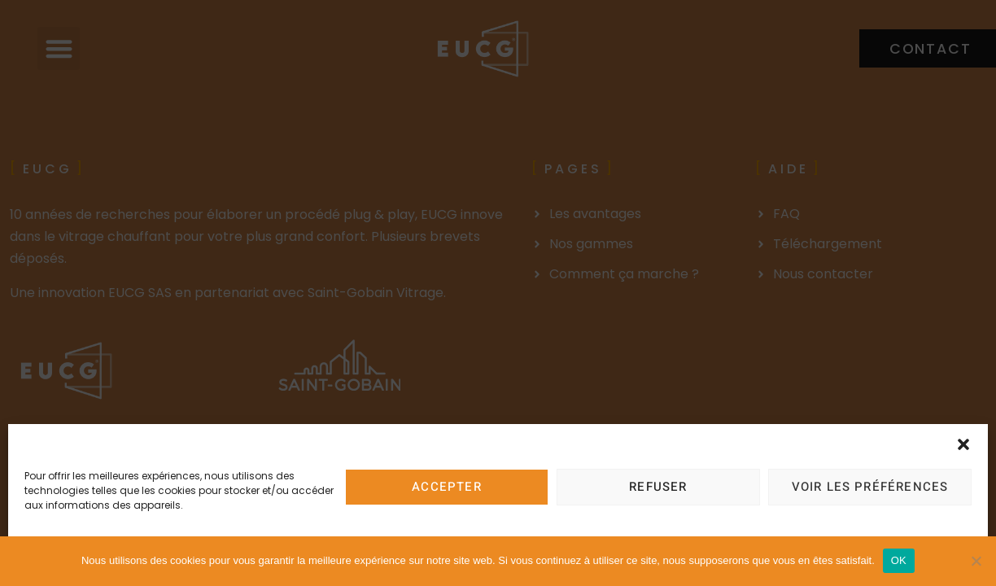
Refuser (658, 487)
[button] (963, 444)
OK (898, 560)
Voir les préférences (870, 487)
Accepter (447, 487)
